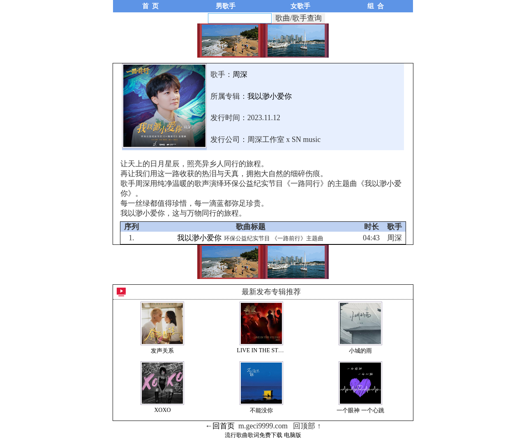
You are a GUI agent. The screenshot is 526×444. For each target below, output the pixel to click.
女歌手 (300, 5)
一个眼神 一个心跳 (360, 410)
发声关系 (162, 351)
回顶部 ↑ (307, 426)
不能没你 (261, 410)
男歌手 (225, 5)
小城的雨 (360, 351)
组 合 (375, 5)
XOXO (162, 410)
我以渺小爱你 (269, 96)
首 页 (150, 5)
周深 (240, 74)
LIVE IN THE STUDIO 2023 (271, 350)
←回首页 (220, 426)
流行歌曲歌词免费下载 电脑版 (263, 435)
